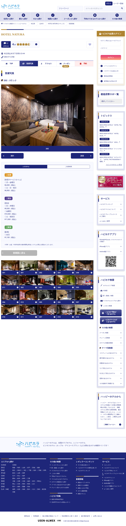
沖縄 (13, 492)
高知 (28, 486)
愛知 (13, 478)
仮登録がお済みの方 (110, 81)
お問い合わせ (97, 516)
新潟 (13, 473)
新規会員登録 (108, 76)
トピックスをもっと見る (114, 164)
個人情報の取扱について (50, 516)
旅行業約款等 (85, 516)
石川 (13, 476)
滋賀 (28, 481)
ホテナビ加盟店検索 (111, 343)
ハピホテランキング (111, 204)
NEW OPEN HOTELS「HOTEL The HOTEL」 (111, 124)
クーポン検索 (111, 333)
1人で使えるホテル (111, 368)
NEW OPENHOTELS (56, 499)
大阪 (13, 481)
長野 (23, 473)
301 (8, 156)
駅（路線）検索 (106, 296)
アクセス (46, 64)
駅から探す (23, 17)
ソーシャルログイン (110, 66)
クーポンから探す (70, 17)
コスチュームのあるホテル (111, 353)
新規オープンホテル (83, 482)
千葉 (30, 470)
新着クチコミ (81, 494)
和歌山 (39, 481)
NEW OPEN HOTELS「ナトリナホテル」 (111, 148)
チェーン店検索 (111, 338)
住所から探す (9, 17)
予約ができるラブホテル (58, 476)
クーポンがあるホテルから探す (60, 485)
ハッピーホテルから (111, 396)
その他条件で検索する (111, 383)
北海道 (14, 465)
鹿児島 (44, 489)
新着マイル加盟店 (82, 485)
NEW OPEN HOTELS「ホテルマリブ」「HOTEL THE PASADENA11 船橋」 (111, 157)
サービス (105, 198)
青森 (13, 467)
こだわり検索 (106, 306)
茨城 (39, 470)
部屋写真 (27, 64)
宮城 (33, 467)
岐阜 (18, 478)
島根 (28, 484)
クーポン (65, 64)
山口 (33, 484)
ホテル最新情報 (81, 491)
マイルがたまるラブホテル (59, 479)
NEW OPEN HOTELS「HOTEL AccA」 (109, 132)
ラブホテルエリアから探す (110, 301)
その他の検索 (117, 17)
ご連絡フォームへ (109, 424)
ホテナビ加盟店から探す (58, 482)
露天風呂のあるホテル (111, 358)
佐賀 (18, 489)
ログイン (111, 57)
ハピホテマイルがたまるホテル (109, 321)
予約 (83, 64)
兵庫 (18, 481)
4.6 (14, 45)
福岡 (13, 489)
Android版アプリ (111, 251)
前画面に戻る (13, 253)
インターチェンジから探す (59, 465)
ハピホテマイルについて (111, 209)
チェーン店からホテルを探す (59, 487)
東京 (13, 470)
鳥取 (23, 484)
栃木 (35, 470)
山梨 (18, 473)
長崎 (23, 489)
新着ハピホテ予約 (82, 488)
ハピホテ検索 (107, 280)
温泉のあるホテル (111, 378)
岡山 (13, 484)
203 (85, 156)
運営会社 (27, 516)
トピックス (106, 115)
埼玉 (25, 470)
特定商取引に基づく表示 (70, 516)
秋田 (18, 467)
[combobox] (101, 8)
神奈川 (19, 470)
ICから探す (37, 17)
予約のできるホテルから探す (95, 17)
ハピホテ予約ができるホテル (109, 313)
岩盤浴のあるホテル (111, 363)
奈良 (33, 481)
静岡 (23, 478)
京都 (23, 481)
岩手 (28, 467)
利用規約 (36, 516)
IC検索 (103, 291)
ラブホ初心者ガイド (83, 465)
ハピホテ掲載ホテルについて (112, 486)
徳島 (18, 486)
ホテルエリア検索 (107, 285)
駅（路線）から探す (57, 468)
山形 (23, 467)
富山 (18, 476)
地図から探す (53, 17)
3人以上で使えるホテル (111, 373)
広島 (18, 484)
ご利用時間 (68, 166)
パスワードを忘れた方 (111, 71)
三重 (28, 478)
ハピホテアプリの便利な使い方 (86, 468)
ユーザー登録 (118, 3)
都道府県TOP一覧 (110, 94)
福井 (23, 476)
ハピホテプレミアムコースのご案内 (111, 215)
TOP (9, 64)
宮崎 (38, 489)
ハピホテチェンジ (108, 477)
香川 (13, 486)
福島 (38, 467)
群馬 (44, 470)
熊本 (28, 489)
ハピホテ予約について (109, 470)
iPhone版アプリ (111, 246)
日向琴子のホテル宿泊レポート (60, 502)
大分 (33, 489)
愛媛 (23, 486)
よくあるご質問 (111, 221)
